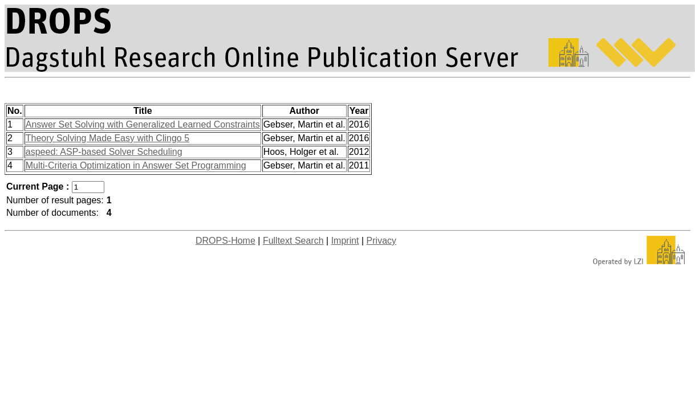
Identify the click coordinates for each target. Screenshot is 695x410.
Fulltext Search (293, 240)
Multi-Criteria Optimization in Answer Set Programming (136, 165)
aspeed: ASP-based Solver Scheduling (104, 152)
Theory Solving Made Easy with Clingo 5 (107, 138)
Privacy (381, 240)
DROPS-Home (225, 240)
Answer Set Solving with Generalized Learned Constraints (143, 124)
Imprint (345, 240)
